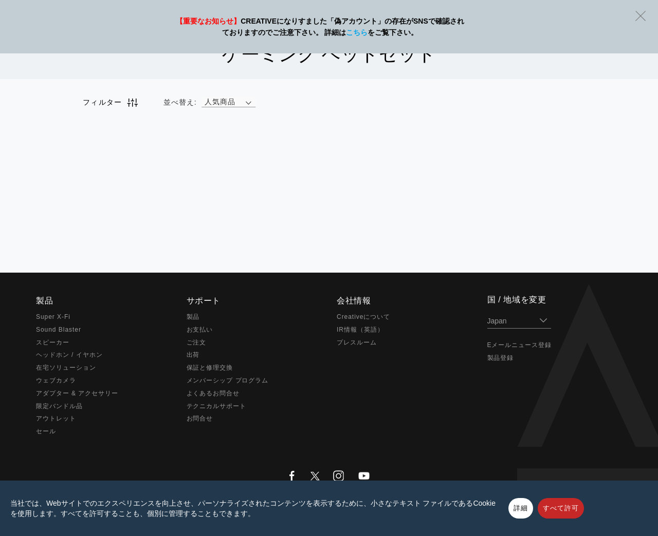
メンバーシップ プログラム (228, 380)
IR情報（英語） (360, 329)
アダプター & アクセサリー (77, 393)
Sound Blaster (58, 329)
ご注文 (197, 342)
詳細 (521, 508)
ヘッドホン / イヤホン (69, 354)
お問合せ (200, 418)
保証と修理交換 (210, 367)
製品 (193, 316)
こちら (357, 32)
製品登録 (500, 357)
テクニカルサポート (217, 406)
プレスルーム (357, 342)
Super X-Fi (53, 316)
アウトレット (56, 418)
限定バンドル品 (59, 406)
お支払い (200, 329)
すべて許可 (561, 508)
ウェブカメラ (56, 380)
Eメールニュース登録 (519, 345)
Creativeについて (363, 316)
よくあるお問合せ (213, 393)
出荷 (193, 354)
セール (46, 431)
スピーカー (52, 342)
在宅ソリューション (66, 367)
